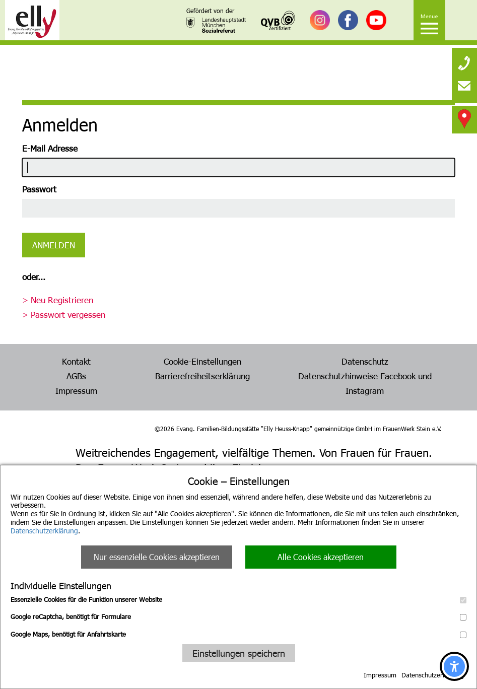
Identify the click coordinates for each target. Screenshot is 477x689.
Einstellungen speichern (238, 653)
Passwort (39, 188)
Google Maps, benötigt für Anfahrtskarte (238, 634)
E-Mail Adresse (50, 148)
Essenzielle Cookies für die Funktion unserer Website (238, 599)
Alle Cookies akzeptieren (321, 557)
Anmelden (53, 244)
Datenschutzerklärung (44, 530)
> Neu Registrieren (57, 299)
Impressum (380, 675)
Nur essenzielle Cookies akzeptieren (157, 557)
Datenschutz (365, 361)
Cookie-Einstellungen (202, 361)
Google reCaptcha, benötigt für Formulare (238, 616)
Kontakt (76, 361)
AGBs (76, 375)
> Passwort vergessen (63, 314)
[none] (464, 60)
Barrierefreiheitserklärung (202, 375)
